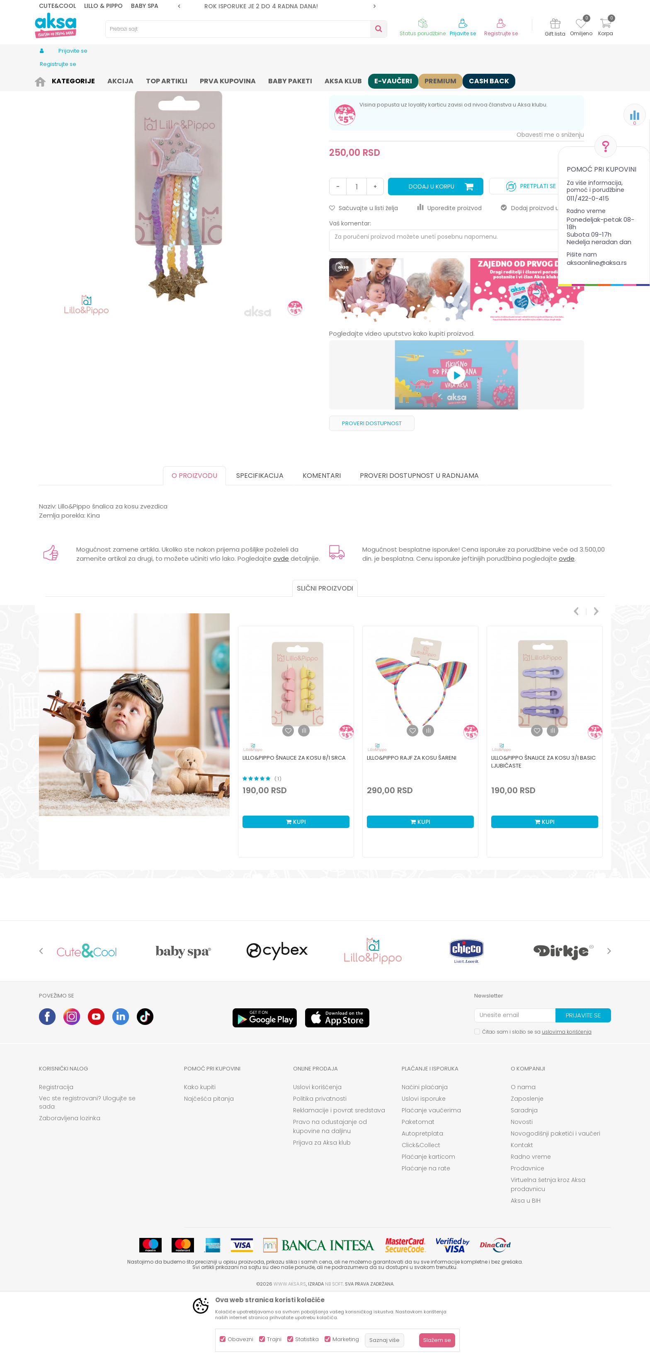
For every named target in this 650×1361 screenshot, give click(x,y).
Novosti (522, 1186)
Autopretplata (422, 1198)
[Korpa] (605, 28)
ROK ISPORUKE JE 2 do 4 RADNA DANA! (276, 6)
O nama (523, 1151)
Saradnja (524, 1174)
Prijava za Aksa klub (322, 1207)
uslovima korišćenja (567, 1095)
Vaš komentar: (350, 287)
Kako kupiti (200, 1151)
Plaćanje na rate (426, 1232)
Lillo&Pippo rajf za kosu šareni (411, 822)
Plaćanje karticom (428, 1221)
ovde (281, 622)
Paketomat (418, 1186)
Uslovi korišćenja (317, 1151)
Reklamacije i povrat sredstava (339, 1174)
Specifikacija (260, 540)
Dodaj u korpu (431, 251)
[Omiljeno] (581, 25)
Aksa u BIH (526, 1265)
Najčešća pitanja (209, 1163)
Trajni (274, 1339)
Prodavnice (527, 1232)
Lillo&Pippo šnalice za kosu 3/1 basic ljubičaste (543, 826)
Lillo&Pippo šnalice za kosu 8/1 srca (294, 822)
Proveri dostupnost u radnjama (419, 540)
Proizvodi (69, 79)
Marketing (345, 1339)
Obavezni (240, 1339)
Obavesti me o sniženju (550, 199)
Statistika (307, 1339)
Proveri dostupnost (372, 488)
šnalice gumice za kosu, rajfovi (196, 79)
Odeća (95, 79)
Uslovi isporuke (424, 1163)
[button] (246, 29)
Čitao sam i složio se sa (537, 1096)
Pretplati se (531, 248)
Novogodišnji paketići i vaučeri (555, 1198)
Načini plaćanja (425, 1151)
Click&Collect (421, 1209)
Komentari (322, 540)
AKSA (45, 79)
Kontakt (522, 1209)
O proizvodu (194, 540)
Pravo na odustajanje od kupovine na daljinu (330, 1190)
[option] (276, 6)
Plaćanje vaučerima (431, 1174)
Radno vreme (531, 1221)
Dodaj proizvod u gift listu (542, 272)
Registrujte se (501, 33)
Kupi (296, 886)
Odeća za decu (130, 79)
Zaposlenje (527, 1163)
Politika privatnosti (320, 1163)
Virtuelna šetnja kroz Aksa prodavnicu (548, 1248)
